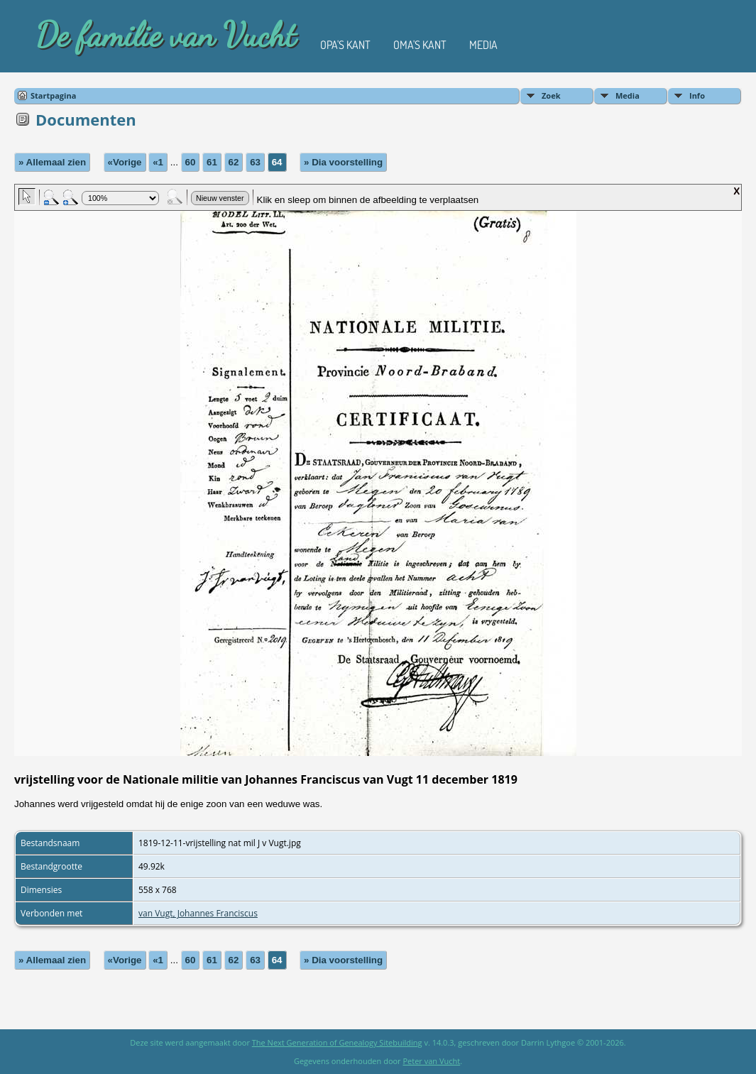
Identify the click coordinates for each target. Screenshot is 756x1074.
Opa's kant (345, 45)
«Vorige (125, 162)
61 (212, 162)
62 (234, 162)
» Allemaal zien (52, 162)
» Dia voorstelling (343, 162)
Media (483, 45)
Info (697, 95)
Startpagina (53, 95)
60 (190, 162)
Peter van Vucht (431, 1061)
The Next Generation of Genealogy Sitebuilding (337, 1042)
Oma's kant (420, 45)
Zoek (551, 95)
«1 (158, 162)
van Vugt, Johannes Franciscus (198, 913)
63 (255, 162)
